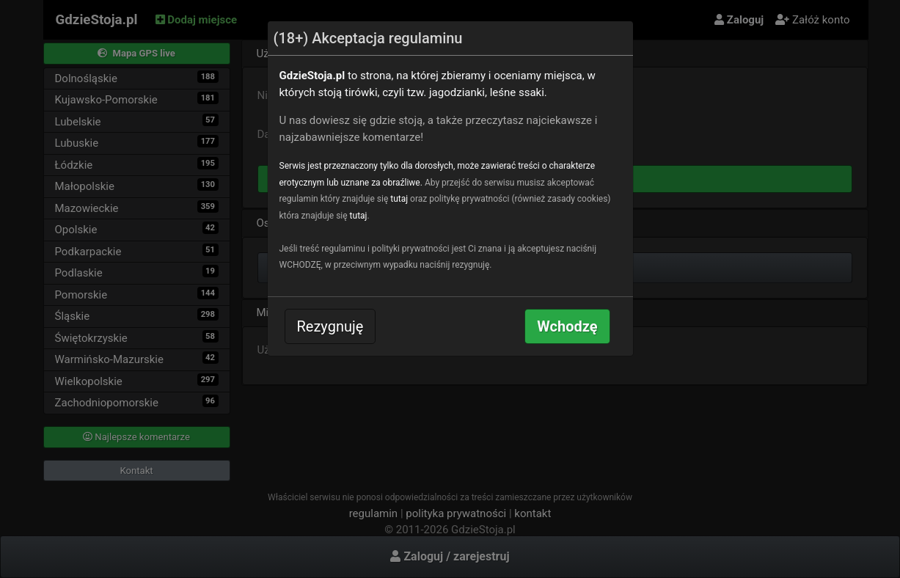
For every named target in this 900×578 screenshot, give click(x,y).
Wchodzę (567, 326)
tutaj (399, 199)
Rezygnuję (330, 326)
